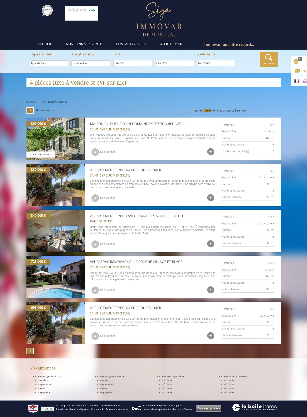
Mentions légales (79, 409)
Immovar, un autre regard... (229, 44)
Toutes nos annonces (117, 409)
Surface (241, 110)
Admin (100, 409)
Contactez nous (131, 44)
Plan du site (62, 409)
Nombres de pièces (222, 110)
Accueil (45, 44)
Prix (207, 110)
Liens (92, 409)
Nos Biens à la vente (84, 44)
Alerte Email (171, 44)
